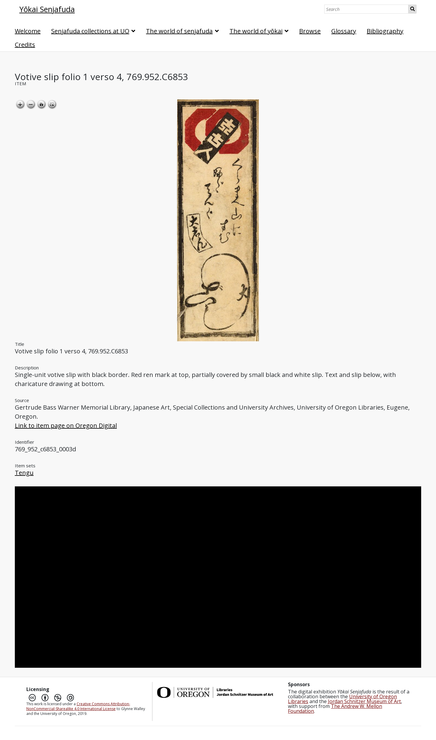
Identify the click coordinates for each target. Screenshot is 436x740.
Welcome (28, 31)
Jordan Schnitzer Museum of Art (364, 701)
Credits (25, 45)
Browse (310, 31)
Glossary (343, 31)
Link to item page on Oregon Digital (66, 425)
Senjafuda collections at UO (90, 31)
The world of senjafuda (179, 31)
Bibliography (385, 31)
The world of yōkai (256, 31)
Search (412, 9)
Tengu (24, 473)
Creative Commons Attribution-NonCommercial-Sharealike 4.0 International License (78, 706)
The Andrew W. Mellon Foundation (335, 708)
